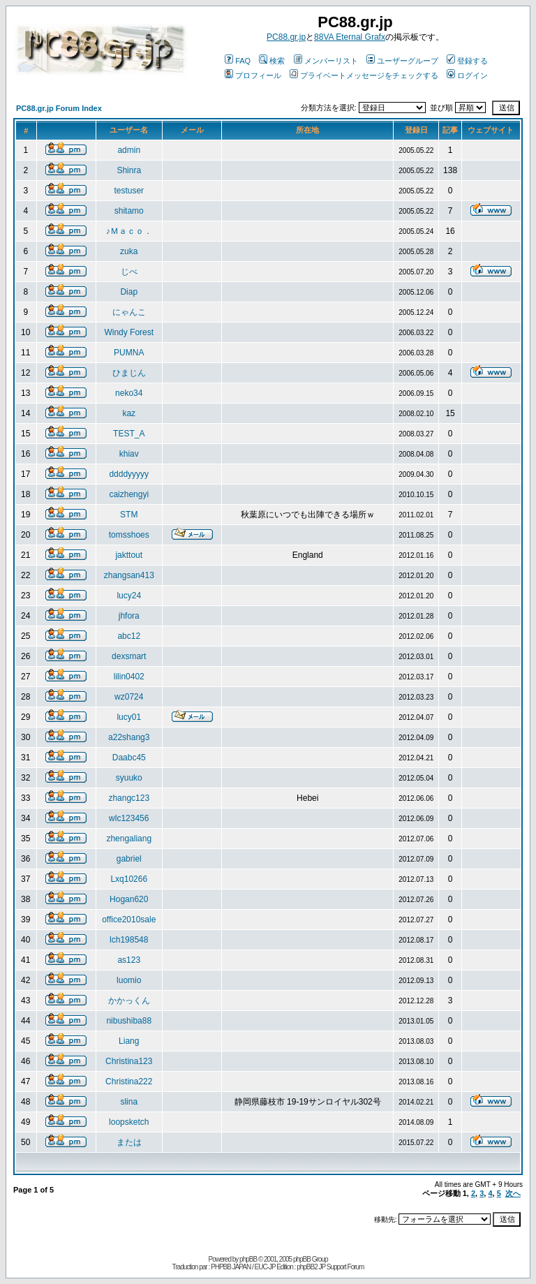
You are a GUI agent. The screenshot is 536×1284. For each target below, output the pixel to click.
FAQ (238, 61)
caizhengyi (129, 494)
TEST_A (128, 433)
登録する (467, 61)
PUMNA (129, 352)
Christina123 (128, 1061)
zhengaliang (128, 838)
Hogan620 (129, 899)
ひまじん (129, 373)
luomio (129, 980)
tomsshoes (129, 535)
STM (128, 514)
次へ (513, 1193)
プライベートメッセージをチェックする (364, 75)
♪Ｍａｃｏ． (129, 231)
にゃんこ (129, 312)
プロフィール (253, 75)
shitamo (129, 211)
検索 (272, 61)
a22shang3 (128, 737)
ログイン (467, 75)
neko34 (128, 393)
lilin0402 (129, 676)
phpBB (248, 1259)
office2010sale (129, 919)
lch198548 (129, 940)
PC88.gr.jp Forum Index (59, 108)
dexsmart (129, 656)
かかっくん (129, 1000)
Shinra (129, 170)
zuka (128, 251)
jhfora (129, 616)
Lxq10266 (128, 879)
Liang (129, 1041)
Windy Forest (129, 332)
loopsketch (129, 1122)
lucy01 (129, 717)
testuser (129, 190)
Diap (128, 292)
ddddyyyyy (129, 474)
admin (128, 150)
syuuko (129, 778)
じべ (129, 271)
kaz (128, 413)
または (129, 1142)
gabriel (129, 859)
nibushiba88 (128, 1021)
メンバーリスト (326, 61)
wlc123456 (129, 818)
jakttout (128, 555)
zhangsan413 (129, 575)
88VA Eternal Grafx (349, 37)
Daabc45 (129, 757)
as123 (128, 960)
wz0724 (128, 697)
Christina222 (128, 1081)
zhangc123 (128, 798)
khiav (129, 454)
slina (128, 1102)
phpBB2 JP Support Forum (330, 1267)
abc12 (128, 636)
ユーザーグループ (402, 61)
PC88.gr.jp (286, 37)
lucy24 (129, 595)
